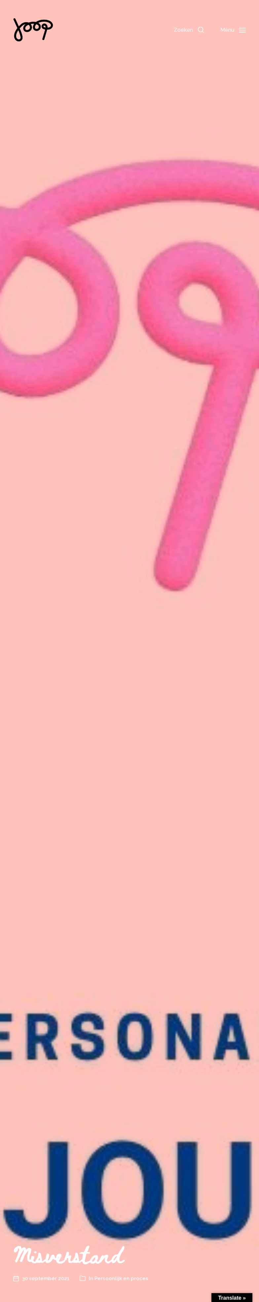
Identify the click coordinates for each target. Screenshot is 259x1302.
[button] (189, 30)
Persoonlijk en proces (121, 1278)
